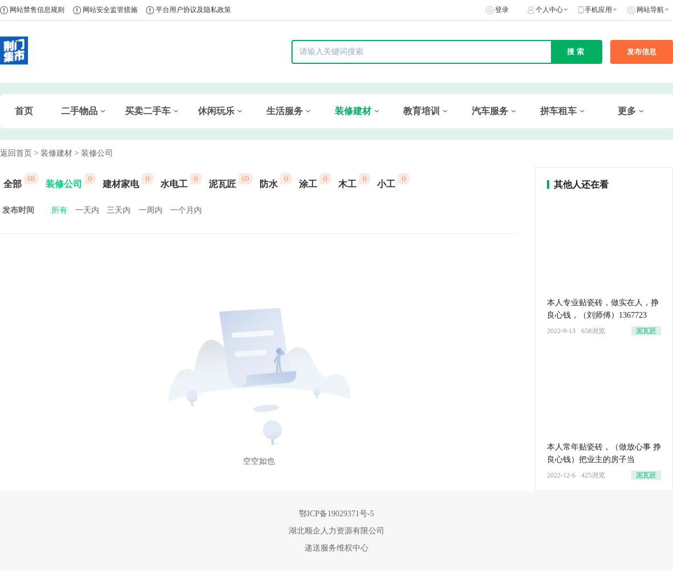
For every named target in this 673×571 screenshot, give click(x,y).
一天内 (87, 210)
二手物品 (79, 111)
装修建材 (353, 111)
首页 (24, 111)
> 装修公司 (93, 153)
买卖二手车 (148, 111)
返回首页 (16, 153)
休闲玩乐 (216, 111)
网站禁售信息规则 (37, 10)
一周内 (151, 210)
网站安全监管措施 (110, 10)
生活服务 (284, 111)
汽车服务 (490, 111)
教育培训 (421, 111)
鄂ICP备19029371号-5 (336, 513)
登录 (502, 10)
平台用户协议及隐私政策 (193, 10)
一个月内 (186, 210)
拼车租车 (558, 111)
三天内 (119, 210)
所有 (59, 210)
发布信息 (641, 51)
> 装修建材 (53, 153)
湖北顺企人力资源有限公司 (336, 531)
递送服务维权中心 (336, 548)
